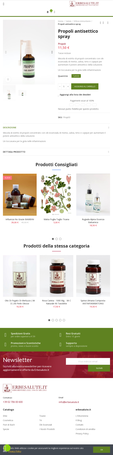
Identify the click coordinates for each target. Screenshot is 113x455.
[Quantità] (64, 86)
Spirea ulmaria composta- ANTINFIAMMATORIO (93, 302)
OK (101, 449)
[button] (6, 52)
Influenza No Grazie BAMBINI (20, 219)
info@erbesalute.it (69, 402)
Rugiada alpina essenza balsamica (93, 221)
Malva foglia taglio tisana (56, 219)
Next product (108, 22)
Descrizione (9, 127)
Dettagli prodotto (14, 151)
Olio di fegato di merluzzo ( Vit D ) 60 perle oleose (20, 302)
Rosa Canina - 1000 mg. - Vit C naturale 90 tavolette (56, 302)
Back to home (104, 22)
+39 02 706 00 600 (13, 402)
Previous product (100, 22)
